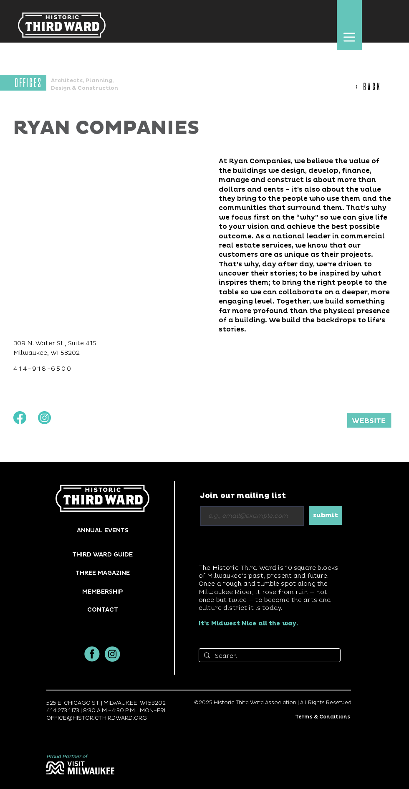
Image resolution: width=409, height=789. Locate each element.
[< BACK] (372, 86)
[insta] (112, 654)
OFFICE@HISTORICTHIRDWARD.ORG (96, 718)
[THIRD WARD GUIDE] (102, 554)
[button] (349, 37)
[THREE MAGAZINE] (102, 573)
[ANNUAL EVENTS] (102, 530)
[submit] (325, 515)
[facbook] (92, 654)
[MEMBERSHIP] (102, 592)
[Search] (269, 656)
